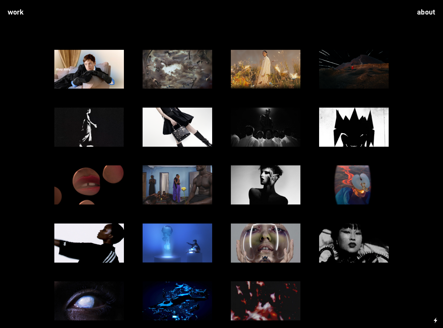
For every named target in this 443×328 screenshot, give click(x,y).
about (426, 12)
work (16, 12)
